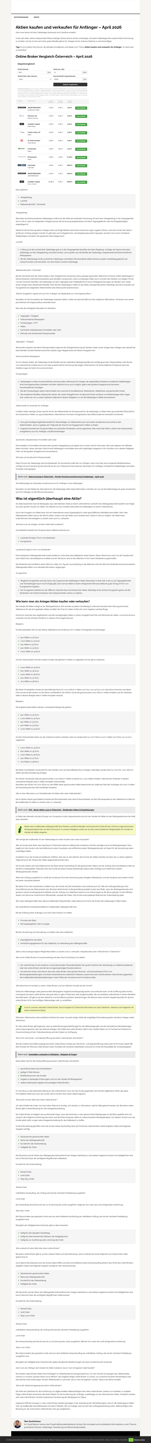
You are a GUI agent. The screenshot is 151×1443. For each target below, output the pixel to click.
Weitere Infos (139, 1440)
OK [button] (131, 1440)
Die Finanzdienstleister (75, 7)
